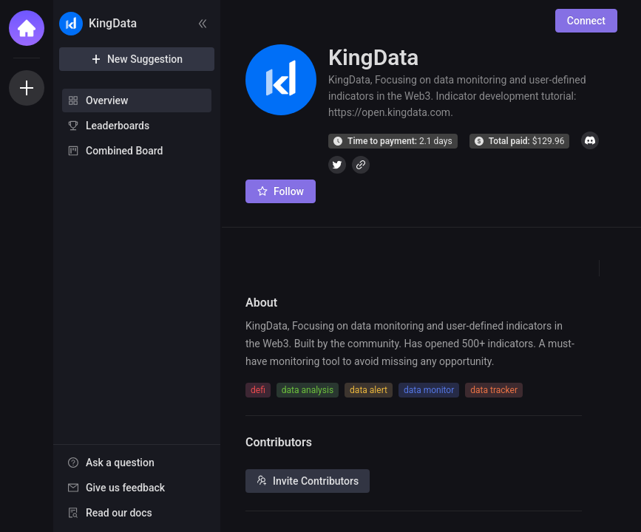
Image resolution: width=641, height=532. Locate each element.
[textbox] (413, 344)
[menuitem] (136, 100)
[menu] (136, 126)
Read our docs (119, 513)
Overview (107, 100)
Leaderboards (117, 126)
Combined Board (124, 151)
